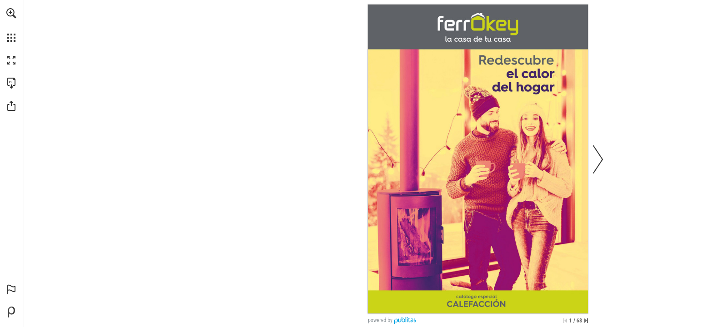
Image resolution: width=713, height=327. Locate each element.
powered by (380, 320)
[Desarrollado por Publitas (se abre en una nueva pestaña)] (11, 312)
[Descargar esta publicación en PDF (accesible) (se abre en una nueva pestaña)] (11, 83)
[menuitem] (11, 25)
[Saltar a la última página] (586, 320)
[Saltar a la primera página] (565, 320)
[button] (11, 13)
